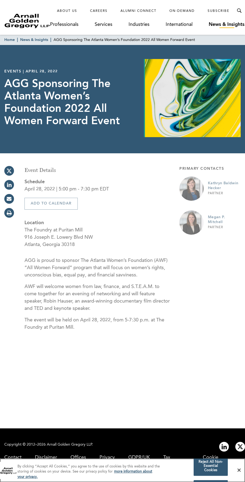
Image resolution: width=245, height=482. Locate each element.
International (179, 24)
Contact (13, 457)
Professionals (64, 24)
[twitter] (9, 171)
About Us (67, 11)
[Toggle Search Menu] (239, 10)
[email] (9, 199)
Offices (78, 457)
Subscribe (218, 11)
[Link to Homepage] (27, 20)
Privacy (107, 457)
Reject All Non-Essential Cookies (210, 467)
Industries (139, 24)
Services (103, 24)
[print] (9, 213)
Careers (99, 11)
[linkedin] (9, 185)
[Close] (239, 471)
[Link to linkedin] (224, 447)
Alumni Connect (138, 11)
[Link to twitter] (240, 447)
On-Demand (182, 11)
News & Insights (226, 24)
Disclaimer (46, 457)
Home (9, 40)
